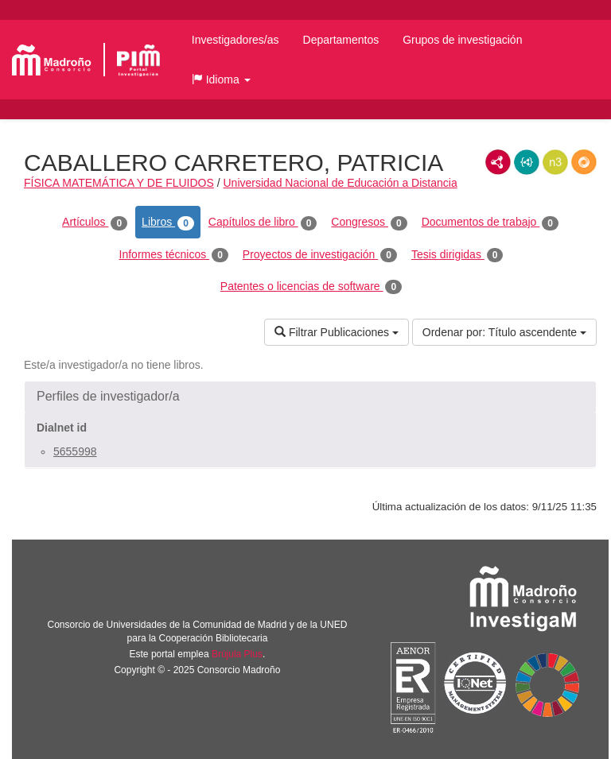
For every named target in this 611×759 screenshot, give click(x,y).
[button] (221, 79)
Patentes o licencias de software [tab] (311, 287)
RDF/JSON (584, 162)
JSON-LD (526, 162)
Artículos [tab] (94, 222)
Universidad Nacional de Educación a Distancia (340, 182)
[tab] (310, 396)
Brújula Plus (237, 654)
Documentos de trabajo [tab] (490, 222)
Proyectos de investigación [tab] (320, 255)
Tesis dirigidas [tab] (457, 255)
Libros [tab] (168, 222)
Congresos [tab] (369, 222)
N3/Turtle (555, 162)
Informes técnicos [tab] (173, 255)
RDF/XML (498, 162)
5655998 (75, 451)
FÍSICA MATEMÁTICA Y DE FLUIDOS (119, 182)
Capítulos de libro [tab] (262, 222)
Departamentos (341, 39)
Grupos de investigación (462, 39)
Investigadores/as (235, 39)
